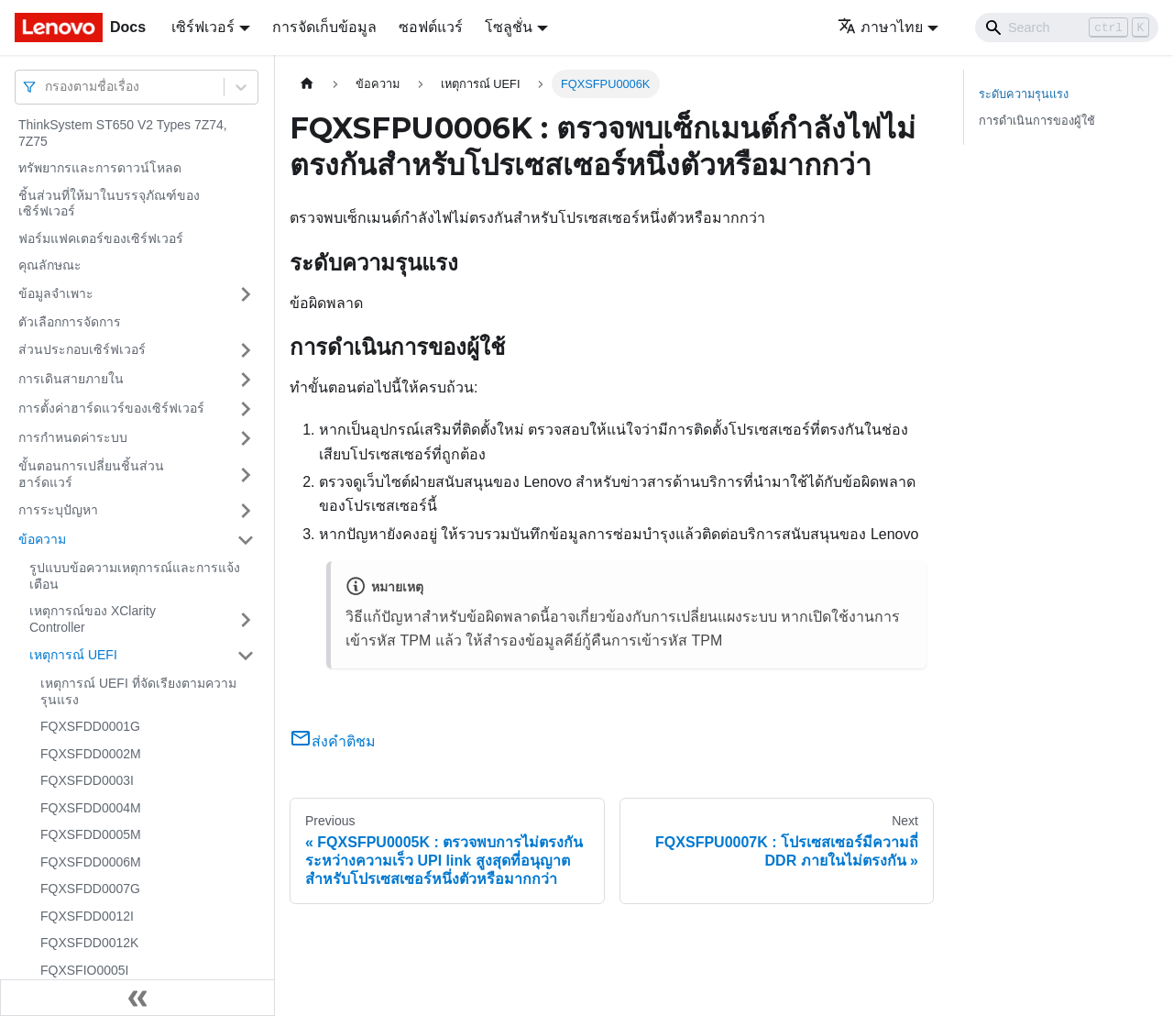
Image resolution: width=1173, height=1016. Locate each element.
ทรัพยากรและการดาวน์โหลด (99, 167)
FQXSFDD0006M (90, 862)
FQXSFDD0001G (90, 726)
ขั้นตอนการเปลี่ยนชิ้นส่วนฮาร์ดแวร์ (91, 474)
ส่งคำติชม (333, 741)
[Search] (1066, 27)
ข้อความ (42, 539)
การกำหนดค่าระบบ (72, 437)
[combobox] (47, 86)
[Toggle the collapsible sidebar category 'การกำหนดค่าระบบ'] (245, 438)
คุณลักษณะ (50, 265)
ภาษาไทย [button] (880, 27)
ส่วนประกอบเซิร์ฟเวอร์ (82, 349)
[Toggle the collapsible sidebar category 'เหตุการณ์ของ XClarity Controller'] (245, 619)
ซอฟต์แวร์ (431, 27)
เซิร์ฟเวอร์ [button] (203, 27)
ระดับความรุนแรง (1024, 94)
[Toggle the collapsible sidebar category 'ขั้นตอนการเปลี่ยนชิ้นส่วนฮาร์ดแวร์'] (245, 474)
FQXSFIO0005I (84, 970)
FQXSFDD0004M (90, 808)
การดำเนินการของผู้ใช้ (1037, 120)
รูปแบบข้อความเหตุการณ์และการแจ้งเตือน (134, 575)
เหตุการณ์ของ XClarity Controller (92, 619)
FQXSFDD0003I (87, 780)
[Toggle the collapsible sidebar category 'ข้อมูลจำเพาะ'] (245, 294)
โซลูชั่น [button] (508, 27)
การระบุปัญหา (58, 509)
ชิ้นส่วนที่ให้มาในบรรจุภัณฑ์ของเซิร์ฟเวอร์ (109, 203)
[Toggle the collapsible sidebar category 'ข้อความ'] (245, 540)
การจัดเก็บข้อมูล (324, 27)
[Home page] (307, 84)
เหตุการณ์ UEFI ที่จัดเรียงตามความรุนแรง (138, 691)
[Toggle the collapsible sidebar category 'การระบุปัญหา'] (245, 510)
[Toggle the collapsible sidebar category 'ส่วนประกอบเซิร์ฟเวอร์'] (245, 350)
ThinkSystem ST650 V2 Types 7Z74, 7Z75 (122, 133)
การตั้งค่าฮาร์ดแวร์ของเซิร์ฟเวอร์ (111, 408)
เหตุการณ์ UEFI (73, 654)
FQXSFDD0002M (90, 753)
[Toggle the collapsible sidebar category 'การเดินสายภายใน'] (245, 379)
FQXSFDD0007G (90, 888)
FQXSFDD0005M (90, 834)
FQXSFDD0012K (89, 942)
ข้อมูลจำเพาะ (55, 293)
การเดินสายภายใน (71, 378)
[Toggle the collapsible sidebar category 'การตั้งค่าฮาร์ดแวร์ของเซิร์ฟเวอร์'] (245, 409)
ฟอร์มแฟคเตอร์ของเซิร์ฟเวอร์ (100, 238)
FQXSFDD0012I (87, 916)
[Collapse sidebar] (137, 997)
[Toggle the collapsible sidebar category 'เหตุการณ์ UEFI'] (245, 655)
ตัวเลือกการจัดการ (69, 322)
